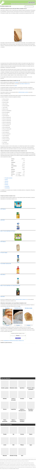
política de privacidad (12, 468)
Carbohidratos (7, 187)
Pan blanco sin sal (18, 308)
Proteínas (6, 184)
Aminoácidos (7, 186)
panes (16, 85)
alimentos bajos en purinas (23, 92)
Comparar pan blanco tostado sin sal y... (18, 333)
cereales (16, 82)
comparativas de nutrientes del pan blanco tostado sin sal (14, 340)
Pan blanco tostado (28, 308)
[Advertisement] (18, 21)
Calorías (6, 179)
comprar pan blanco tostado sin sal (21, 299)
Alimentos (31, 2)
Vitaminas (6, 181)
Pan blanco (7, 308)
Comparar (7, 325)
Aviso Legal (17, 468)
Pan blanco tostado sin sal (5, 6)
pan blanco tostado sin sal (24, 83)
